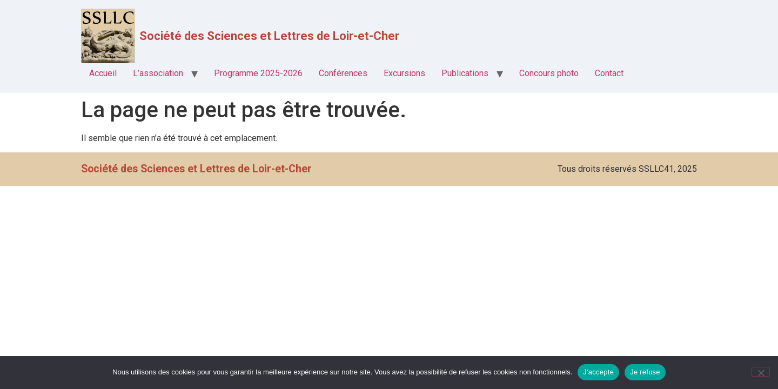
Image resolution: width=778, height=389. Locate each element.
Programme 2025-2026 (258, 73)
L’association (158, 73)
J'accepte (598, 372)
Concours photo (549, 73)
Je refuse (645, 372)
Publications (464, 73)
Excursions (404, 73)
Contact (609, 73)
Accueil (103, 73)
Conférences (343, 73)
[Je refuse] (761, 372)
